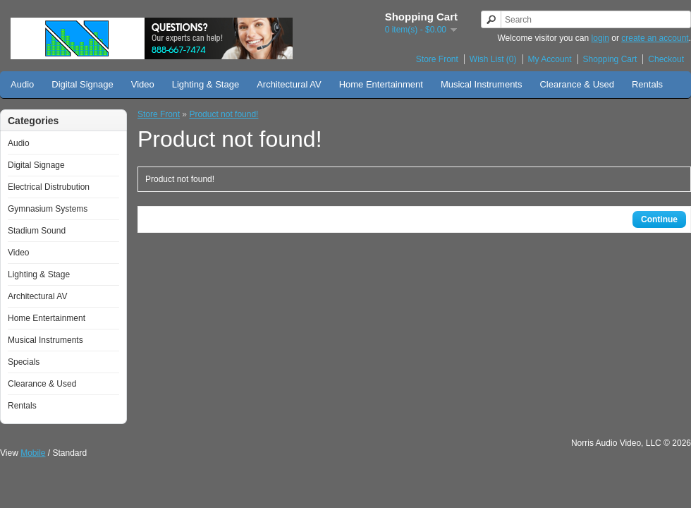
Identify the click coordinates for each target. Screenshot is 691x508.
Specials (23, 362)
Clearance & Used (576, 84)
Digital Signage (82, 84)
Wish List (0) (493, 59)
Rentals (647, 84)
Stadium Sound (37, 231)
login (600, 38)
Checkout (666, 59)
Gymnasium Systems (47, 209)
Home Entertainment (381, 84)
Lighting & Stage (205, 84)
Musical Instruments (481, 84)
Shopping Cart (610, 59)
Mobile (32, 453)
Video (142, 84)
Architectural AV (289, 84)
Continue (659, 219)
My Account (550, 59)
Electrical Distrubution (49, 187)
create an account (654, 38)
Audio (22, 84)
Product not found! (223, 114)
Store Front (437, 59)
